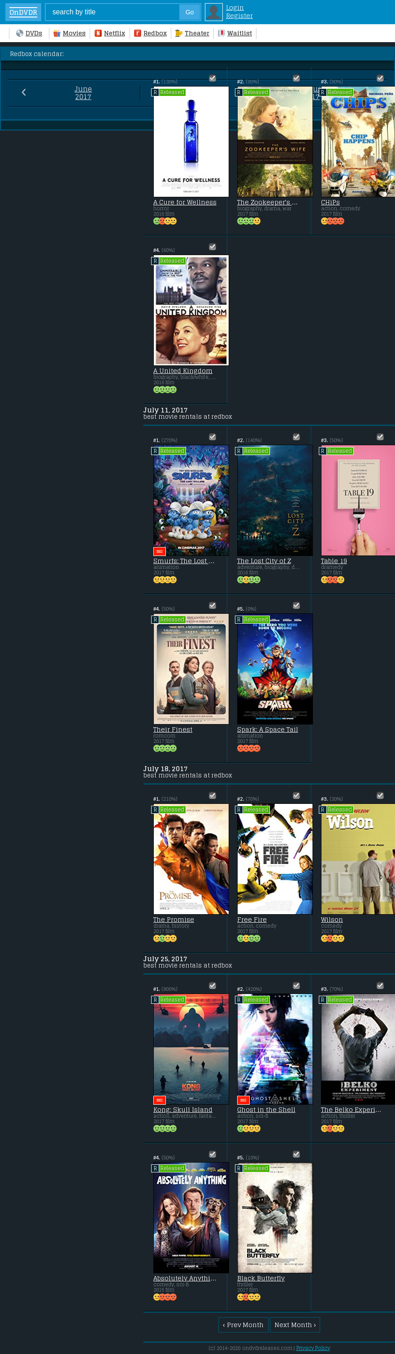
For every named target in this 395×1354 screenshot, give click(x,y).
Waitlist (235, 33)
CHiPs (330, 202)
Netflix (110, 33)
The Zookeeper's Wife (269, 202)
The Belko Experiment (353, 1109)
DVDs (29, 33)
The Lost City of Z (264, 560)
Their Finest (172, 729)
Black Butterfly (261, 1278)
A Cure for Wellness (185, 202)
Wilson (332, 919)
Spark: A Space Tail (267, 729)
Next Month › (295, 1324)
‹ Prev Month (243, 1324)
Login (235, 7)
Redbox (150, 33)
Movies (69, 33)
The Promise (173, 919)
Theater (192, 33)
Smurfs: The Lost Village (185, 560)
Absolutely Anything (185, 1278)
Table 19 (334, 560)
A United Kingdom (183, 370)
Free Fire (252, 919)
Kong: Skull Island (183, 1109)
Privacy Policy (313, 1348)
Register (239, 15)
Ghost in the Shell (266, 1109)
